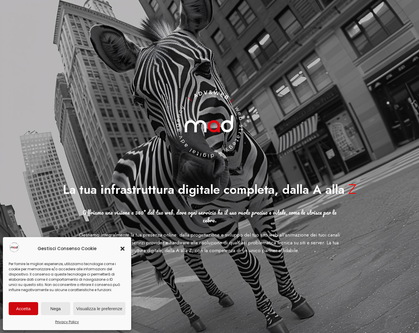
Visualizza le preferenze (99, 308)
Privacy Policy (67, 321)
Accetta (23, 308)
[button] (122, 249)
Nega (55, 308)
